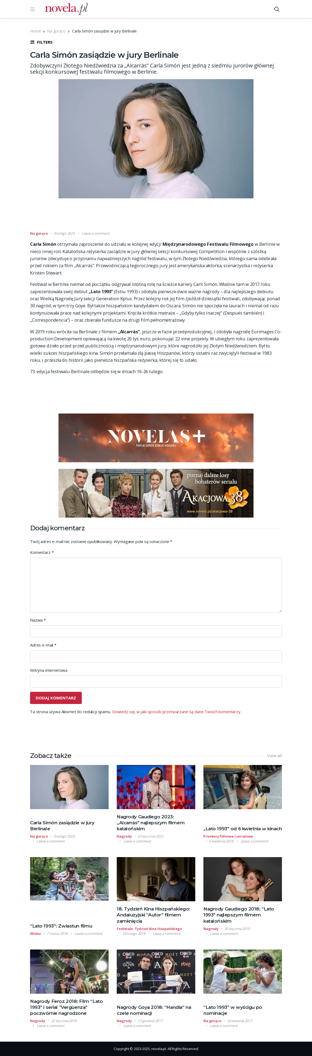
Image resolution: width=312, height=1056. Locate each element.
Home (35, 31)
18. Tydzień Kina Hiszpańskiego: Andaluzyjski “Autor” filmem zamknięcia (153, 914)
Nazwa (38, 620)
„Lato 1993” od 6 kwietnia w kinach (242, 828)
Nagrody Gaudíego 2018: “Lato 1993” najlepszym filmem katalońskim (238, 914)
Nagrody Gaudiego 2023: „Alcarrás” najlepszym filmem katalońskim (150, 822)
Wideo (35, 933)
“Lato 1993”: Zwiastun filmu (61, 926)
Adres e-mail (43, 645)
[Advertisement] (156, 217)
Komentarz (42, 552)
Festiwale (125, 928)
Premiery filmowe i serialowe (228, 836)
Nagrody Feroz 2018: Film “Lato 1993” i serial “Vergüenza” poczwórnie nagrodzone (66, 1007)
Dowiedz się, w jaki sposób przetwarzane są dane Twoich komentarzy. (176, 711)
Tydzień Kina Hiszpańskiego (158, 928)
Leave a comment (96, 233)
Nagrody (124, 836)
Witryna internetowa (48, 670)
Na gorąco (56, 31)
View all (274, 755)
